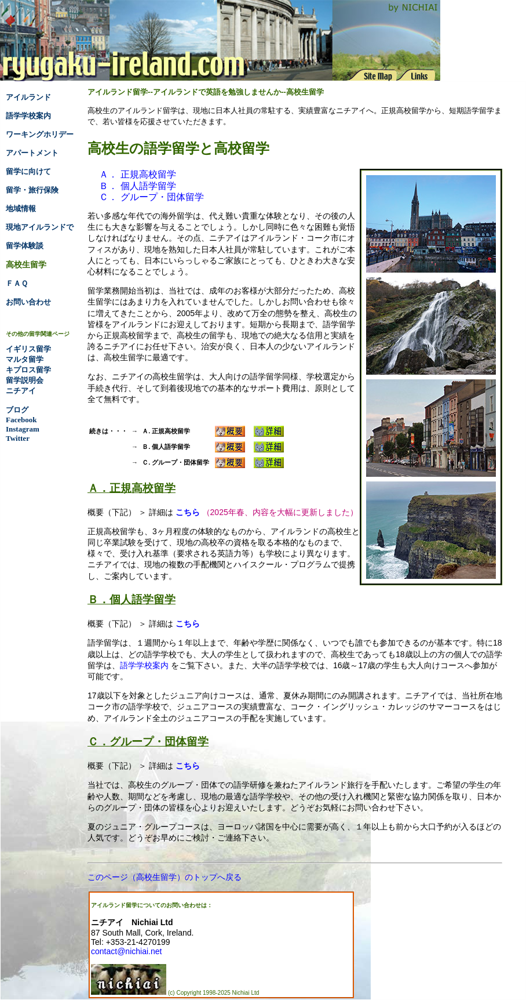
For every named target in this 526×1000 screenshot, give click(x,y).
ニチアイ (21, 390)
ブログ (17, 409)
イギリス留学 (28, 349)
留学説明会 (24, 380)
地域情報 (21, 208)
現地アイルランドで (40, 227)
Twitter (18, 438)
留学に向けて (28, 171)
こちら (188, 512)
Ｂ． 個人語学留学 (137, 186)
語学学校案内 (144, 665)
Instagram (22, 429)
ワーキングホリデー (40, 134)
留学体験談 (24, 245)
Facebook (21, 419)
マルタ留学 (24, 359)
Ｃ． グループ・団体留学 (151, 197)
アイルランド (28, 97)
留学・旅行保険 (32, 190)
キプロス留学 (28, 369)
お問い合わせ (28, 302)
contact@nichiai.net (126, 951)
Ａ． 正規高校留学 (137, 174)
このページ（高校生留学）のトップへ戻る (164, 877)
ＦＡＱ (17, 283)
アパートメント (32, 152)
